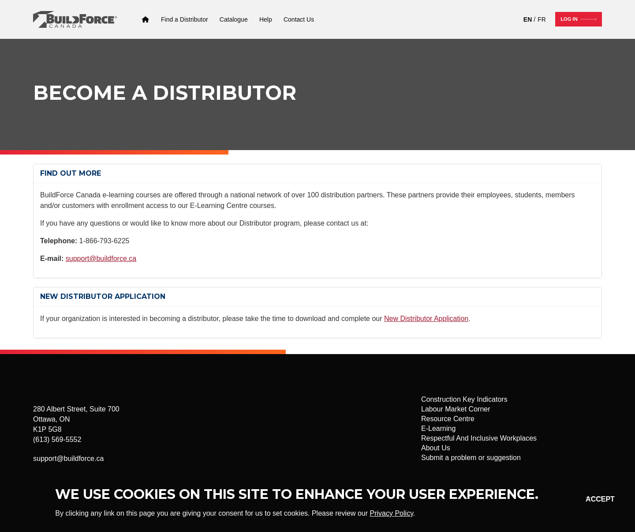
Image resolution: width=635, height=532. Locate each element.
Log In (569, 19)
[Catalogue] (234, 19)
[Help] (265, 19)
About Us (435, 448)
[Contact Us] (299, 19)
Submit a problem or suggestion (471, 457)
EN (527, 19)
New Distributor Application (426, 318)
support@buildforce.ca (101, 258)
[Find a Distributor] (184, 19)
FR (542, 19)
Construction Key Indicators (464, 399)
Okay (592, 499)
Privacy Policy (391, 513)
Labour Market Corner (455, 409)
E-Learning (438, 428)
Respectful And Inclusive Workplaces (479, 438)
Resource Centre (447, 419)
